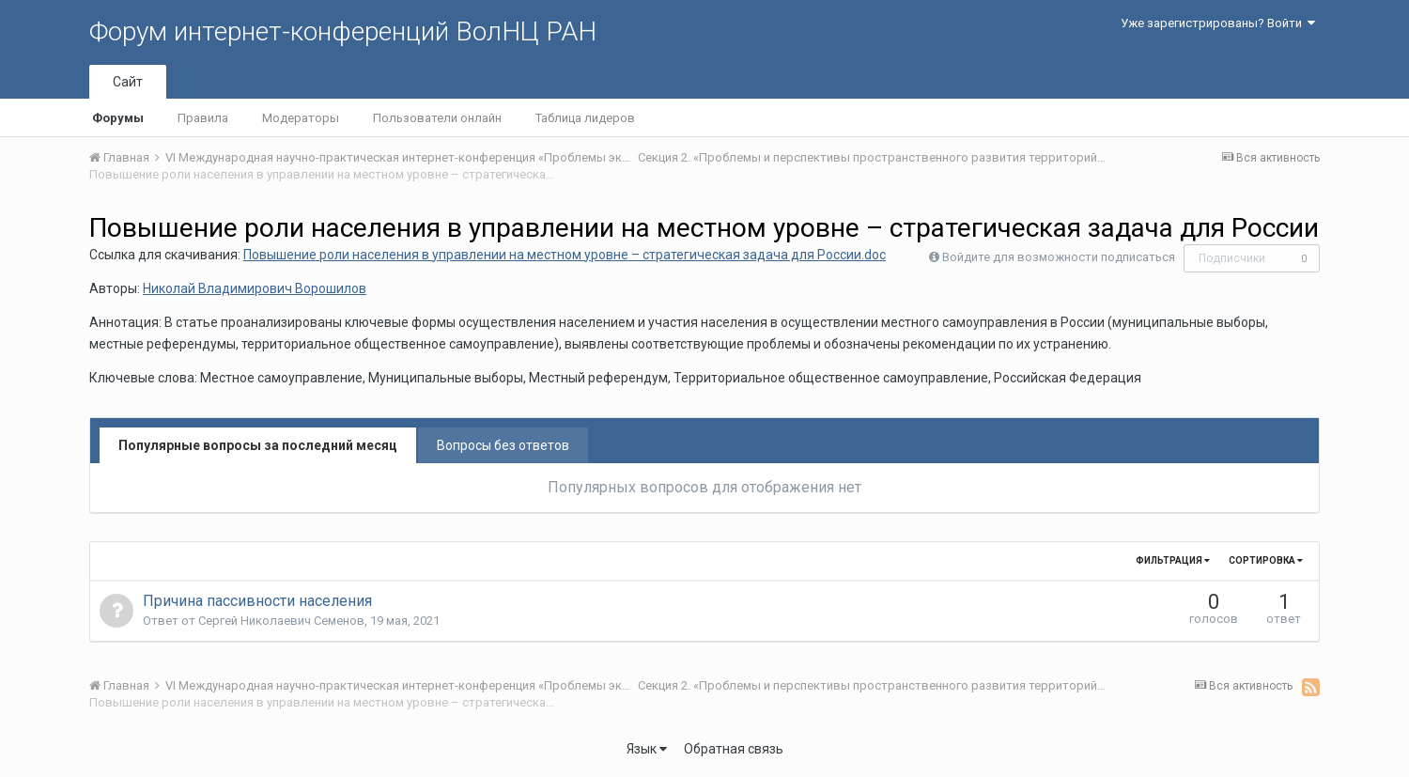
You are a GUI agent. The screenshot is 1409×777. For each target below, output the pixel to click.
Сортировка (1266, 560)
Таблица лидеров (585, 118)
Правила (203, 118)
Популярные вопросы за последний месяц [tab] (257, 445)
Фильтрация (1173, 560)
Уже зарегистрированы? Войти (1218, 23)
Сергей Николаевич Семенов (281, 621)
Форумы (118, 118)
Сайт (128, 81)
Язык (647, 748)
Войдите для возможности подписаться (1058, 257)
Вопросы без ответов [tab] (503, 445)
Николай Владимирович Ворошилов (254, 288)
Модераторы (300, 118)
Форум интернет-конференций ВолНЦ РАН (342, 31)
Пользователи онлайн (437, 118)
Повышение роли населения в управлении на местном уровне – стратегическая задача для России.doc (564, 254)
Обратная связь (733, 748)
